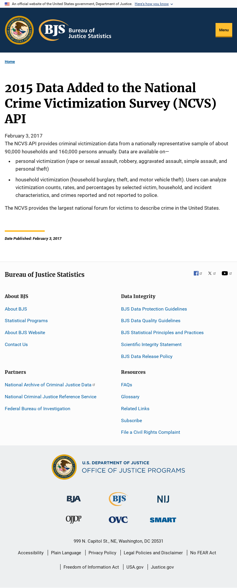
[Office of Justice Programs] (19, 30)
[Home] (75, 30)
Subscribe (131, 420)
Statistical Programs (26, 320)
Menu (224, 30)
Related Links (135, 408)
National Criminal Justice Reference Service (50, 396)
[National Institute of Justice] (163, 496)
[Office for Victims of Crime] (118, 519)
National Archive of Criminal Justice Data (50, 385)
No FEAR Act (203, 552)
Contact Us (16, 344)
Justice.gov (162, 567)
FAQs (126, 385)
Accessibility (31, 552)
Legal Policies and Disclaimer (153, 552)
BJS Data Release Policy (147, 356)
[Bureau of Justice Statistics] (118, 503)
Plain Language (66, 552)
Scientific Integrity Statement (151, 344)
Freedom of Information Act (91, 567)
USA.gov (134, 567)
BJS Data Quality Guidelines (150, 320)
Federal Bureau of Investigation (37, 408)
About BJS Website (25, 332)
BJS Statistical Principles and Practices (162, 332)
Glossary (130, 396)
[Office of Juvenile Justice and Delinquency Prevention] (73, 521)
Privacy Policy (102, 552)
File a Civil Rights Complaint (150, 432)
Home (10, 61)
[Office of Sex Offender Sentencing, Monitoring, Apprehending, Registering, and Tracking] (163, 518)
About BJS (16, 309)
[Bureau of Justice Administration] (74, 496)
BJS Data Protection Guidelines (154, 309)
